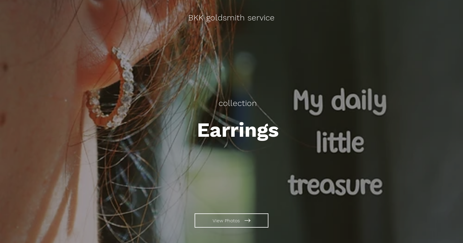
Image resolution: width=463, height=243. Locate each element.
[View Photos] (231, 220)
